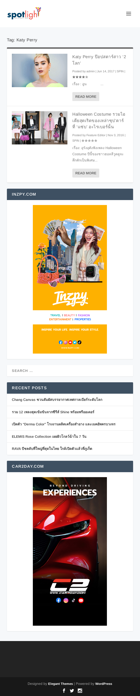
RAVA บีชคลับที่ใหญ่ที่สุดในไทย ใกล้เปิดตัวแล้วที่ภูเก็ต (52, 449)
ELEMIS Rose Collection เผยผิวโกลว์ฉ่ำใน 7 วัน (49, 436)
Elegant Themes (60, 684)
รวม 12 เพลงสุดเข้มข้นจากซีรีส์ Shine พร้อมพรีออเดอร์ (53, 412)
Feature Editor (95, 135)
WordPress (103, 684)
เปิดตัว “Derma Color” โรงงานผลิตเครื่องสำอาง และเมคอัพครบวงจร (64, 424)
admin (90, 71)
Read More (85, 97)
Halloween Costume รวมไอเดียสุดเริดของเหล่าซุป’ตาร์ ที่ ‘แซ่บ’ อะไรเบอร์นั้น (98, 120)
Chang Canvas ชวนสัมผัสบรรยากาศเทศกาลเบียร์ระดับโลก (57, 400)
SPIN (120, 71)
